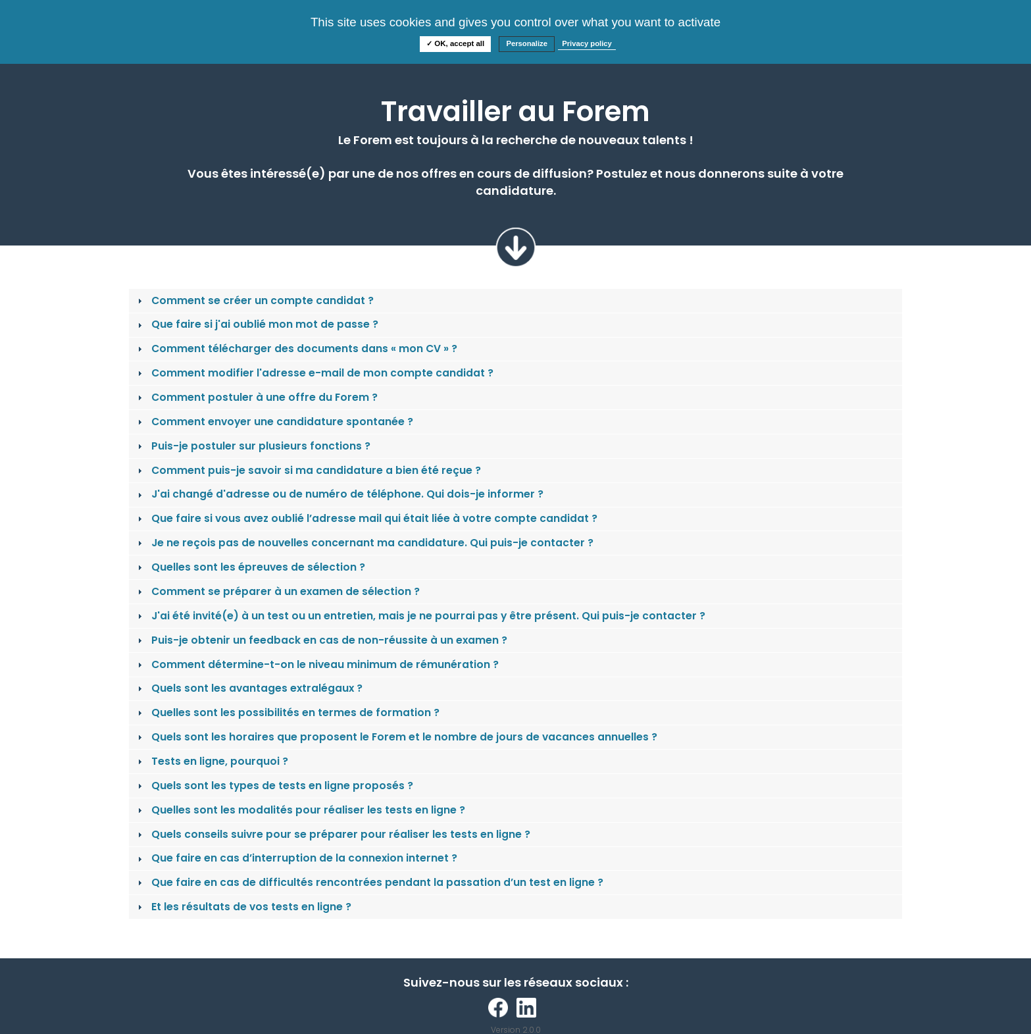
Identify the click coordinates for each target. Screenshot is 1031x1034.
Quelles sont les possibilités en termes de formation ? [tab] (287, 712)
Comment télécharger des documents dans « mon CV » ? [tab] (296, 348)
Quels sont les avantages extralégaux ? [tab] (248, 688)
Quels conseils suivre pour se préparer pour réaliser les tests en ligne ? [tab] (332, 834)
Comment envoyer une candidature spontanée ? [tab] (274, 421)
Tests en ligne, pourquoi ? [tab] (211, 761)
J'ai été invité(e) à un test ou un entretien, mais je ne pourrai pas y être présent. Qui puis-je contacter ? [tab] (420, 616)
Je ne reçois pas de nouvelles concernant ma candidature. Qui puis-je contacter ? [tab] (364, 543)
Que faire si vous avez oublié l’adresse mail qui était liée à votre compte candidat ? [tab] (366, 518)
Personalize (526, 43)
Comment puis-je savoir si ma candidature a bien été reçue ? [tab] (308, 470)
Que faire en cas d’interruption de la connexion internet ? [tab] (296, 858)
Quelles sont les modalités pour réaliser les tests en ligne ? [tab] (300, 810)
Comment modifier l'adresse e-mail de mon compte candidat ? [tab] (314, 373)
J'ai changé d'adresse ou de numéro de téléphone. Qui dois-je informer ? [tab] (339, 494)
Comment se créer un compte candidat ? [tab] (254, 300)
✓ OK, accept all (455, 43)
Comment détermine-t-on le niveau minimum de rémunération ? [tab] (316, 664)
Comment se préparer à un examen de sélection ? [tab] (277, 591)
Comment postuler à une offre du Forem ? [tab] (256, 397)
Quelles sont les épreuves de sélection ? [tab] (250, 567)
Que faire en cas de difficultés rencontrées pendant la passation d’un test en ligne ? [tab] (369, 882)
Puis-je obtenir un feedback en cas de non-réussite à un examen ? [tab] (321, 640)
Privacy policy (587, 43)
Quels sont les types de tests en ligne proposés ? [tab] (274, 785)
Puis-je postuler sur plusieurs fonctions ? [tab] (252, 446)
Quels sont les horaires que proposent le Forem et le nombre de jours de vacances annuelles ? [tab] (396, 737)
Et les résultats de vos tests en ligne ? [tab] (243, 907)
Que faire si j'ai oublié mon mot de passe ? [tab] (256, 324)
